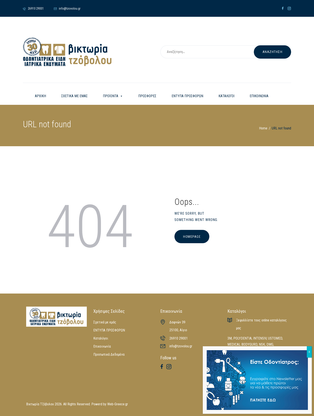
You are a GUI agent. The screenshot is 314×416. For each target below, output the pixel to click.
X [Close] (309, 351)
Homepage (192, 237)
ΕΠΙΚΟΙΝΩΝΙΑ (259, 96)
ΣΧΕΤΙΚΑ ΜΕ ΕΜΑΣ (74, 96)
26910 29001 (178, 338)
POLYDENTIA (242, 338)
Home (263, 128)
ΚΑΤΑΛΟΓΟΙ (226, 96)
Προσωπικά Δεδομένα (109, 354)
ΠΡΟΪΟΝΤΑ (113, 96)
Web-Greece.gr (117, 404)
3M (229, 338)
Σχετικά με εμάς (104, 322)
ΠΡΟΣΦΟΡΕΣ (147, 96)
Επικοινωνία (102, 346)
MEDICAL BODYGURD (242, 344)
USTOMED (275, 338)
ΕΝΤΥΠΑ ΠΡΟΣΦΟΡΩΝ (187, 96)
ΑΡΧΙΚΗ (40, 96)
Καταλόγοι (100, 338)
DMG (269, 344)
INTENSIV (259, 338)
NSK (262, 344)
